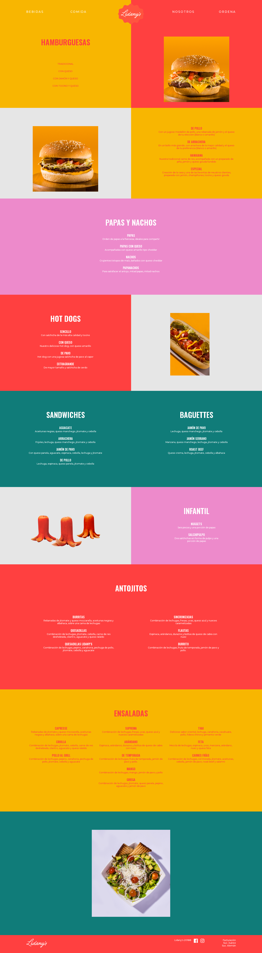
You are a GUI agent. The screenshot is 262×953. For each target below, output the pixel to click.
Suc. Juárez (229, 942)
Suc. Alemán (229, 945)
